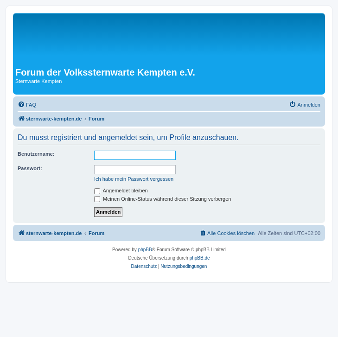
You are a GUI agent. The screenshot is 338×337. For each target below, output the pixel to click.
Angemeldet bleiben (121, 190)
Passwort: (30, 168)
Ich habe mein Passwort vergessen (133, 179)
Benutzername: (36, 154)
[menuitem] (27, 104)
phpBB (145, 249)
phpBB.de (200, 258)
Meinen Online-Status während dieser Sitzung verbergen (162, 199)
